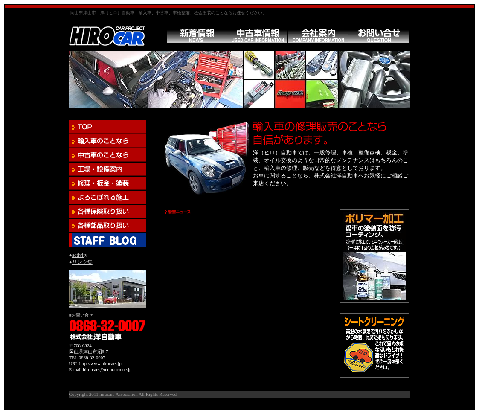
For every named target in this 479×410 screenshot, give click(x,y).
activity (79, 255)
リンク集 (82, 262)
